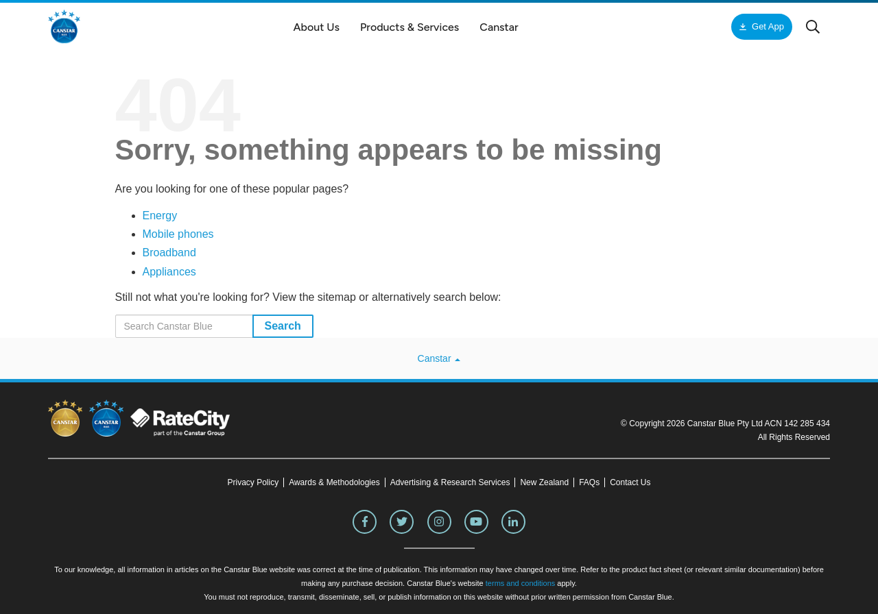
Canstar (439, 358)
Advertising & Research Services (450, 482)
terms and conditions (521, 583)
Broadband (169, 252)
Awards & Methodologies (334, 482)
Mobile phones (178, 234)
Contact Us (630, 482)
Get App (768, 26)
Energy (160, 215)
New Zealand (544, 482)
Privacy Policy (252, 482)
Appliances (169, 272)
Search (283, 326)
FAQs (589, 482)
